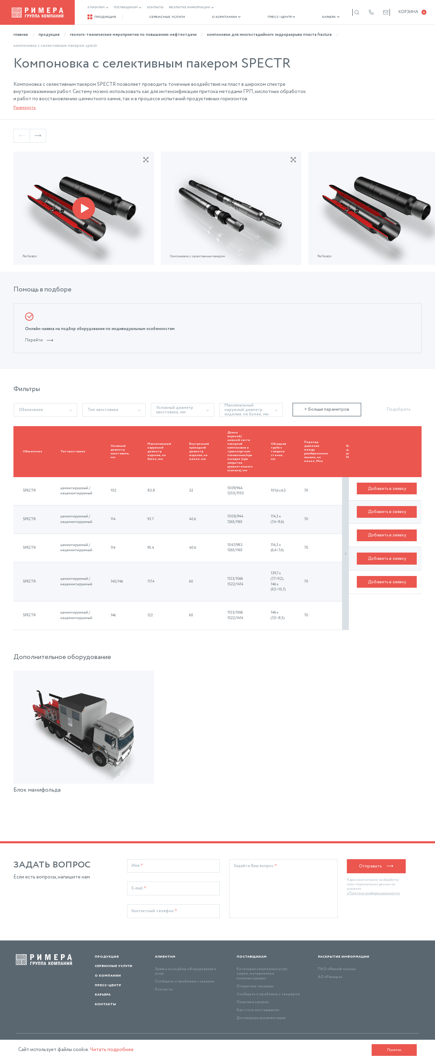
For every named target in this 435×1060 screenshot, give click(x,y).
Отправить (376, 866)
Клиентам (97, 7)
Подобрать (398, 409)
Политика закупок (253, 1002)
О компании (217, 16)
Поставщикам (128, 7)
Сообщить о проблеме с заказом (184, 981)
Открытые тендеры (255, 986)
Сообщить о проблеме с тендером (268, 994)
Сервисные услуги (162, 16)
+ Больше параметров (326, 409)
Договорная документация (261, 1018)
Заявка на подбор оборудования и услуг (185, 971)
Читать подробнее (112, 1049)
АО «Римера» (330, 977)
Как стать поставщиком (258, 1010)
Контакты (155, 7)
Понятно (394, 1050)
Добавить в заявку (387, 491)
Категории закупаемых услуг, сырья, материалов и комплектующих (262, 973)
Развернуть (24, 108)
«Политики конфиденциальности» (373, 893)
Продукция (101, 16)
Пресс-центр (267, 16)
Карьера (312, 16)
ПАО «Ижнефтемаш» (337, 969)
